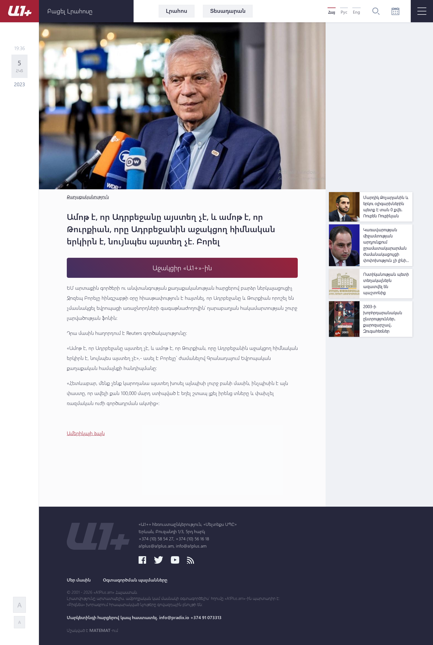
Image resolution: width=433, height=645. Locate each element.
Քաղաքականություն (88, 196)
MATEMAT (99, 630)
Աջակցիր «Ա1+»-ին (182, 268)
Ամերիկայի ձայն (86, 433)
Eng (356, 12)
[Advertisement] (370, 105)
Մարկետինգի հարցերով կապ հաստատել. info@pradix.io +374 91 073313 (144, 617)
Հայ (331, 12)
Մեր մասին (79, 580)
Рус (344, 12)
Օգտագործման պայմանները (135, 580)
